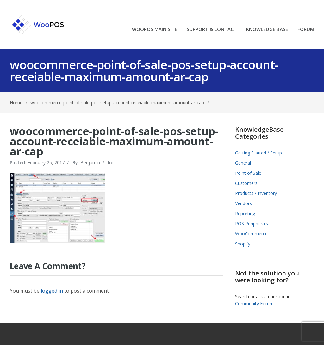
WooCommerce (251, 234)
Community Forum (254, 303)
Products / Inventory (256, 193)
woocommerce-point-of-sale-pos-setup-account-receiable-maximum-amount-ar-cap (117, 103)
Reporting (245, 213)
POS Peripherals (251, 224)
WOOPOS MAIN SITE (154, 29)
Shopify (242, 244)
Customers (246, 183)
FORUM (305, 29)
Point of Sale (248, 173)
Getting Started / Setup (258, 153)
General (243, 163)
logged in (52, 290)
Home (16, 103)
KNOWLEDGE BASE (267, 29)
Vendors (243, 203)
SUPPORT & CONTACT (212, 29)
